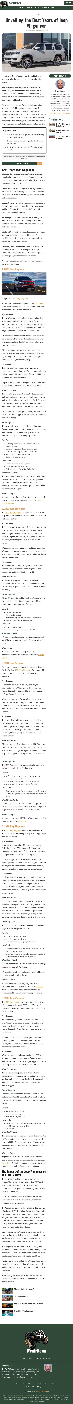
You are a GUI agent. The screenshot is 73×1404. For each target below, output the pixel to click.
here (30, 1377)
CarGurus (39, 986)
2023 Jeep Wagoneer (20, 298)
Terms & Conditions (38, 1383)
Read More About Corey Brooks (60, 113)
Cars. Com (6, 1163)
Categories (31, 1358)
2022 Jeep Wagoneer (13, 512)
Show (39, 163)
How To (37, 8)
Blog (24, 1358)
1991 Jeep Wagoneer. (23, 670)
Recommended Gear (48, 8)
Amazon (26, 1395)
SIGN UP (68, 3)
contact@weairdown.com (42, 1391)
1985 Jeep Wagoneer (13, 1002)
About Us (38, 1358)
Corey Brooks (44, 30)
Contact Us (46, 1358)
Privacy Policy (27, 1383)
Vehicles (20, 8)
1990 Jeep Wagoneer (13, 830)
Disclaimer (48, 1383)
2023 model (39, 303)
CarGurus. (22, 821)
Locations (29, 8)
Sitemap (54, 1383)
